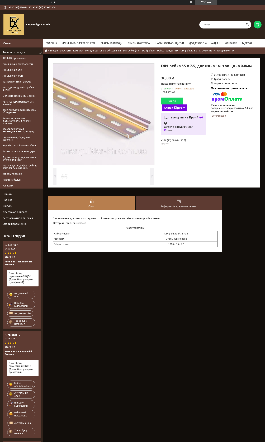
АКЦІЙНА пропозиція (14, 58)
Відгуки (7, 205)
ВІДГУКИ (247, 43)
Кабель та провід (12, 173)
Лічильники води (12, 70)
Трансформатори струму (17, 81)
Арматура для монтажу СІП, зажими (18, 102)
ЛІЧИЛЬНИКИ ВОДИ (111, 43)
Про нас (7, 199)
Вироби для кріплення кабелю (20, 145)
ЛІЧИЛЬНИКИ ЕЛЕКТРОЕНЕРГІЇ (79, 43)
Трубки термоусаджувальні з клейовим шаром (19, 158)
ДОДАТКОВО (196, 43)
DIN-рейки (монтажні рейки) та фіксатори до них (150, 50)
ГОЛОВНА (51, 43)
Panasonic (8, 185)
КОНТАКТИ (231, 43)
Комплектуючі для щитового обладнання (97, 50)
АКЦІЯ (214, 43)
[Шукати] (247, 24)
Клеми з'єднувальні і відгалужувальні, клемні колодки (17, 120)
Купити (172, 101)
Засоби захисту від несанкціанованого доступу (18, 130)
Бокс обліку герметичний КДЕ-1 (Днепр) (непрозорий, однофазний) (21, 278)
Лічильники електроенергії (18, 64)
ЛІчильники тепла (13, 75)
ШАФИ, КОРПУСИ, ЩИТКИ (169, 43)
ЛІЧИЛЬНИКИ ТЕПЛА (138, 43)
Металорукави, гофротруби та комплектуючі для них (20, 166)
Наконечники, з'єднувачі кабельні (16, 138)
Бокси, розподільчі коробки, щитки (18, 88)
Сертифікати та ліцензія (18, 218)
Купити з (174, 107)
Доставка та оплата (15, 211)
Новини (7, 194)
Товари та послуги (60, 50)
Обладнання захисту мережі (19, 95)
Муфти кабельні (12, 179)
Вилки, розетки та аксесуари (19, 151)
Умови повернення (14, 223)
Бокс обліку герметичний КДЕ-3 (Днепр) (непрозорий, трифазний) (21, 368)
